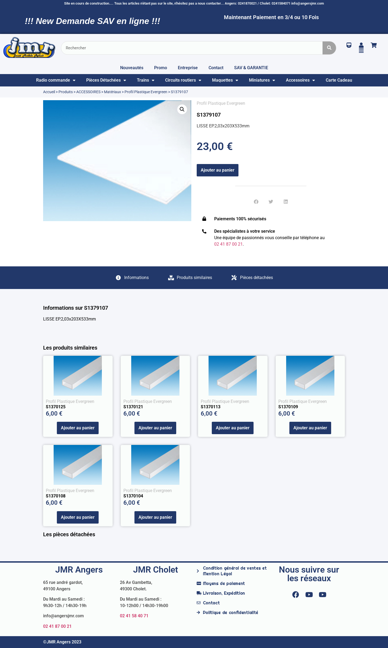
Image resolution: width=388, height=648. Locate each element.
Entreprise (188, 67)
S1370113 (210, 406)
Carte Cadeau (339, 80)
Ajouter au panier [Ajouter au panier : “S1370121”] (155, 427)
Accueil (49, 92)
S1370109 (288, 406)
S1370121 (133, 406)
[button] (182, 109)
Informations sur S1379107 (75, 308)
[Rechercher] (329, 47)
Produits (65, 92)
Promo (160, 67)
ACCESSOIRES (88, 92)
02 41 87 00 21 (57, 626)
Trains (145, 80)
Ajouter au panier (217, 170)
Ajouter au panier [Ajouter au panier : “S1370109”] (310, 427)
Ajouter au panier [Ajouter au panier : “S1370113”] (233, 427)
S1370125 (55, 406)
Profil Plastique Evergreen (145, 92)
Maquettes (225, 80)
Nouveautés (131, 67)
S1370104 (133, 496)
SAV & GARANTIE (251, 67)
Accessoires (300, 80)
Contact (216, 67)
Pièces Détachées (106, 80)
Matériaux (112, 92)
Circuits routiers (183, 80)
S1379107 (209, 115)
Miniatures (262, 80)
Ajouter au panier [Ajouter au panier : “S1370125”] (78, 427)
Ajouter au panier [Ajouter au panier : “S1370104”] (155, 517)
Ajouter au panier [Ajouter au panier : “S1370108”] (78, 517)
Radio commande (55, 80)
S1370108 (55, 496)
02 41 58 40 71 (134, 615)
